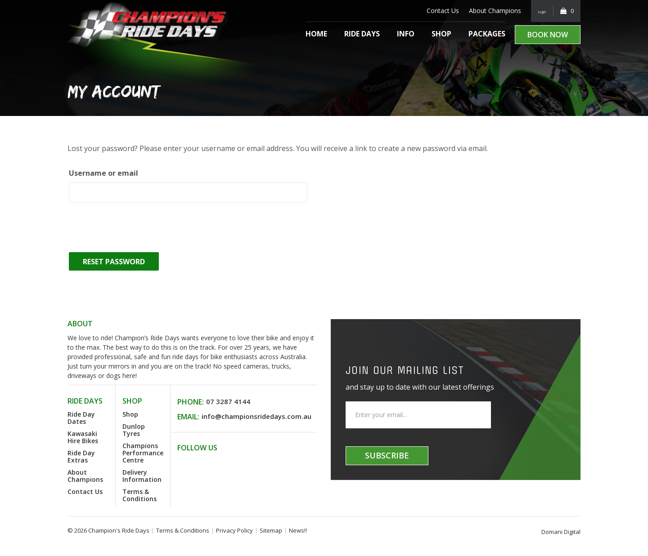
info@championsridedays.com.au (256, 416)
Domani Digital (560, 532)
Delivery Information (142, 476)
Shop (441, 34)
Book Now (547, 35)
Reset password (114, 262)
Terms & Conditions (139, 495)
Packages (486, 34)
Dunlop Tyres (133, 430)
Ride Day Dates (81, 418)
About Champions (486, 10)
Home (316, 34)
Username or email (103, 173)
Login (537, 10)
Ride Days (362, 34)
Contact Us (434, 10)
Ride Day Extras (81, 456)
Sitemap (271, 530)
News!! (298, 530)
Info (405, 34)
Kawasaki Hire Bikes (83, 437)
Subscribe (387, 455)
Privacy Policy (234, 530)
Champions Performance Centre (142, 452)
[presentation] (136, 228)
